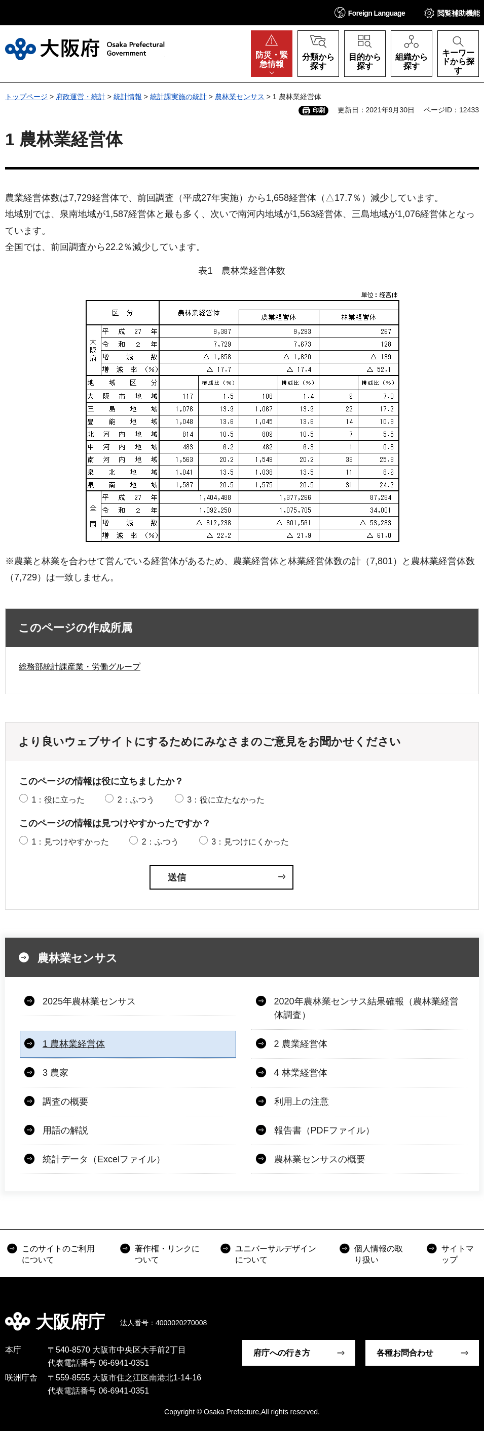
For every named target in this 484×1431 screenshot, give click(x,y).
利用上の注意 (301, 1102)
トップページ (26, 97)
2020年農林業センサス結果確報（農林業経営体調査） (366, 1008)
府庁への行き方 (281, 1353)
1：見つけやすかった (70, 841)
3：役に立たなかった (226, 799)
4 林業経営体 (300, 1073)
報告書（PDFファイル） (324, 1130)
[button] (369, 12)
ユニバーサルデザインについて (275, 1254)
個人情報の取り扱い (378, 1254)
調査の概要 (65, 1102)
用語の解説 (65, 1130)
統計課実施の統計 (178, 97)
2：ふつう (136, 799)
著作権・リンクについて (167, 1254)
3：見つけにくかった (250, 841)
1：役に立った (58, 799)
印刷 (319, 110)
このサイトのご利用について (58, 1254)
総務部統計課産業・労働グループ (79, 666)
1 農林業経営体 (74, 1044)
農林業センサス (240, 97)
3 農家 (55, 1073)
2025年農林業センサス (89, 1001)
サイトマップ (457, 1254)
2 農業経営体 (300, 1044)
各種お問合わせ (405, 1353)
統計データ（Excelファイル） (104, 1159)
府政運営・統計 (80, 97)
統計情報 (128, 97)
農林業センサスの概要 (319, 1159)
